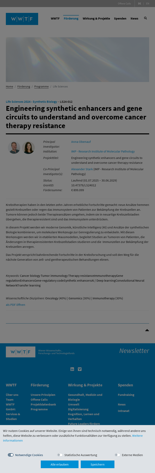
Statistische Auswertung (80, 455)
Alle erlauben (60, 464)
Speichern (98, 464)
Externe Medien (132, 455)
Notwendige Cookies (29, 455)
